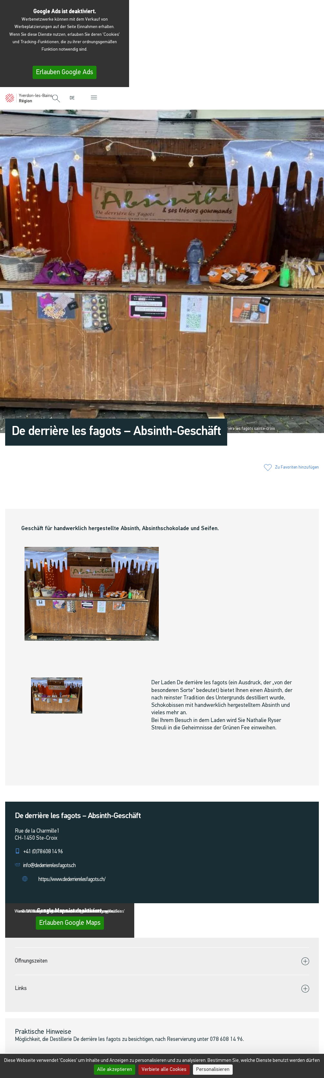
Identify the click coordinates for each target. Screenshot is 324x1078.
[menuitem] (73, 98)
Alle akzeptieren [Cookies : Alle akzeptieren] (114, 1069)
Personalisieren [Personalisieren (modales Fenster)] (212, 1069)
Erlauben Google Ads (64, 72)
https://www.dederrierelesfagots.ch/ (71, 879)
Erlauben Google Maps (70, 923)
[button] (56, 99)
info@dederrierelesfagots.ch (49, 865)
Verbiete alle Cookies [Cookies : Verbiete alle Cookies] (164, 1069)
